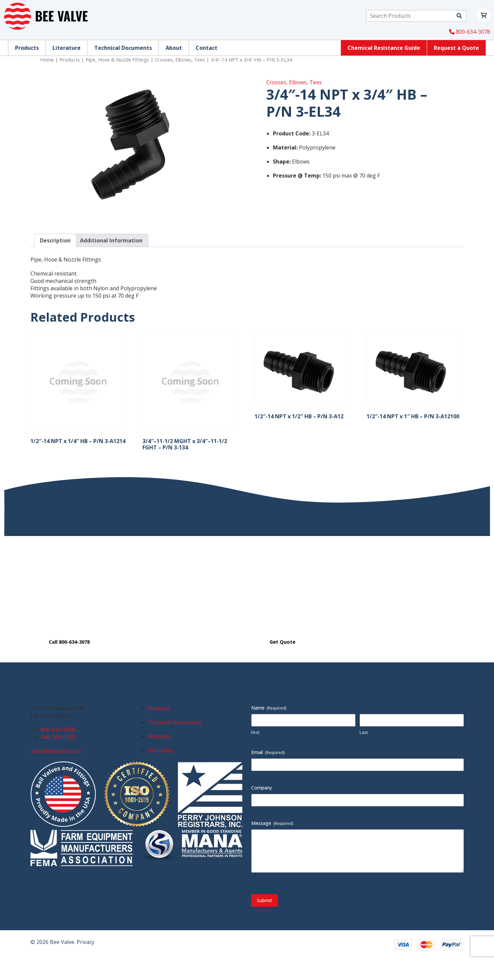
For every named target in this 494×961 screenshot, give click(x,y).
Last (364, 732)
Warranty (159, 736)
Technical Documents (174, 722)
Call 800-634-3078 (69, 642)
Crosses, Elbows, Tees (180, 59)
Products (70, 59)
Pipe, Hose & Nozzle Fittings (117, 59)
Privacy (85, 942)
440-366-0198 (58, 737)
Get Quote (282, 642)
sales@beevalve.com (55, 751)
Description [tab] (55, 240)
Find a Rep (160, 750)
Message (272, 823)
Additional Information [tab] (111, 240)
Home (47, 59)
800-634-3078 (469, 31)
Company (261, 787)
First (255, 732)
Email (268, 752)
